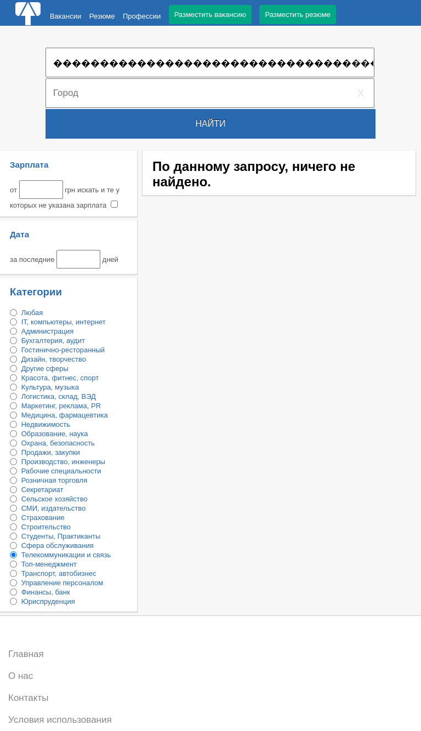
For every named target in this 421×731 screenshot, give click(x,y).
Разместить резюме (297, 14)
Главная (26, 654)
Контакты (28, 698)
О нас (20, 676)
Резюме (102, 16)
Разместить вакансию (210, 14)
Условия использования (60, 720)
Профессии (142, 16)
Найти (211, 123)
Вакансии (65, 16)
